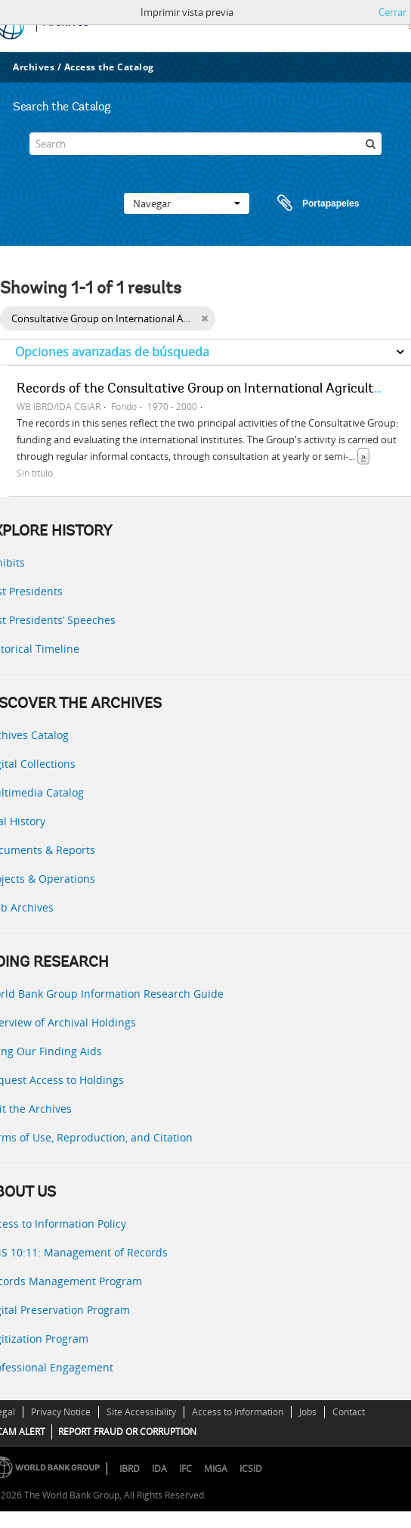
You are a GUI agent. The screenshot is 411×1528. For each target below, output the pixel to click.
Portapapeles (303, 203)
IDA (159, 1468)
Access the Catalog (109, 67)
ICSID (250, 1468)
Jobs (308, 1411)
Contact (348, 1411)
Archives (33, 67)
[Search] (205, 143)
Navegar (186, 203)
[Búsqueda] (370, 143)
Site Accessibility (141, 1411)
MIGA (215, 1468)
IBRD (129, 1468)
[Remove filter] (204, 318)
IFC (185, 1468)
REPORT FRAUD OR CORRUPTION (127, 1431)
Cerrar (392, 12)
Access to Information (237, 1411)
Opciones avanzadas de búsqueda (112, 351)
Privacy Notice (61, 1411)
